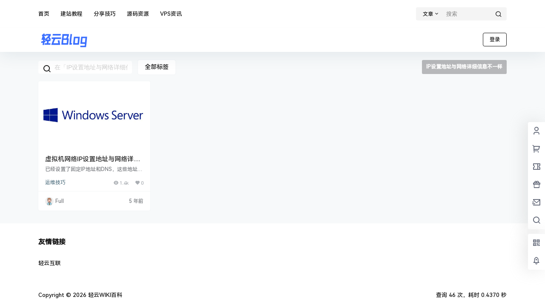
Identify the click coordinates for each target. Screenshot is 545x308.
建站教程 (71, 14)
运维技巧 (55, 182)
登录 (495, 40)
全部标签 (157, 66)
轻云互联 (49, 263)
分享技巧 (105, 14)
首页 (43, 14)
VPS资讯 (171, 14)
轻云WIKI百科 (104, 295)
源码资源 (138, 14)
